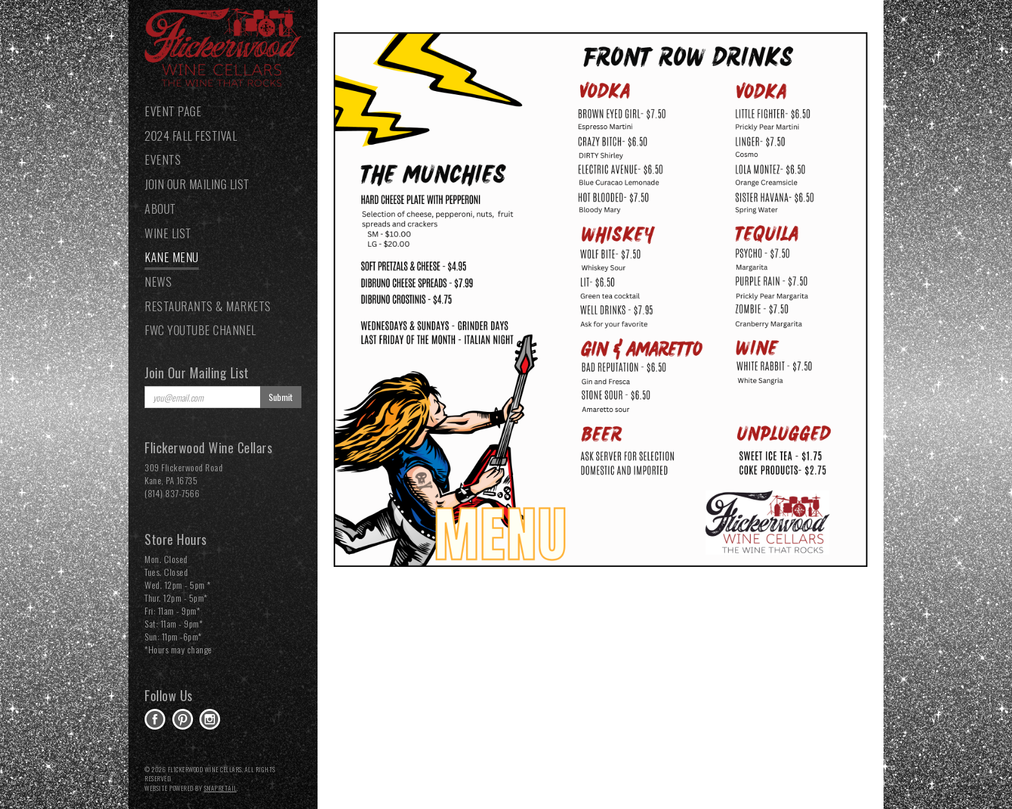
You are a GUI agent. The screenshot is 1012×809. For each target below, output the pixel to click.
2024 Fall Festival (191, 135)
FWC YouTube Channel (200, 330)
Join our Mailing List (197, 184)
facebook (155, 719)
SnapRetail (220, 788)
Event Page (173, 111)
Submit (280, 397)
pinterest (182, 719)
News (158, 281)
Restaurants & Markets (208, 306)
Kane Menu (172, 257)
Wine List (168, 233)
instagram (209, 719)
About (160, 208)
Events (163, 159)
